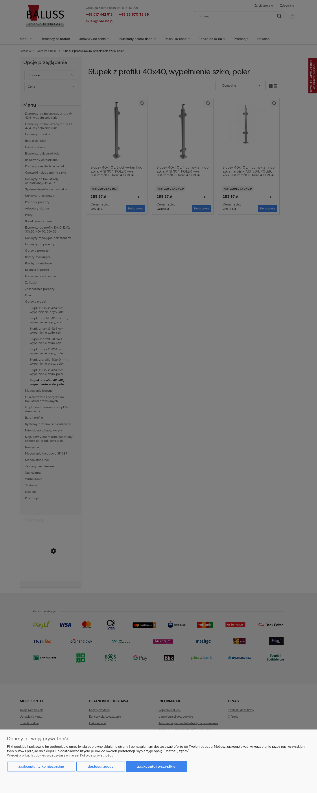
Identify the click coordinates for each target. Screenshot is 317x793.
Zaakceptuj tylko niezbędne (41, 766)
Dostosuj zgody (100, 766)
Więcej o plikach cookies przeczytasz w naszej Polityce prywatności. (60, 755)
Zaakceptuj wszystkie (156, 766)
